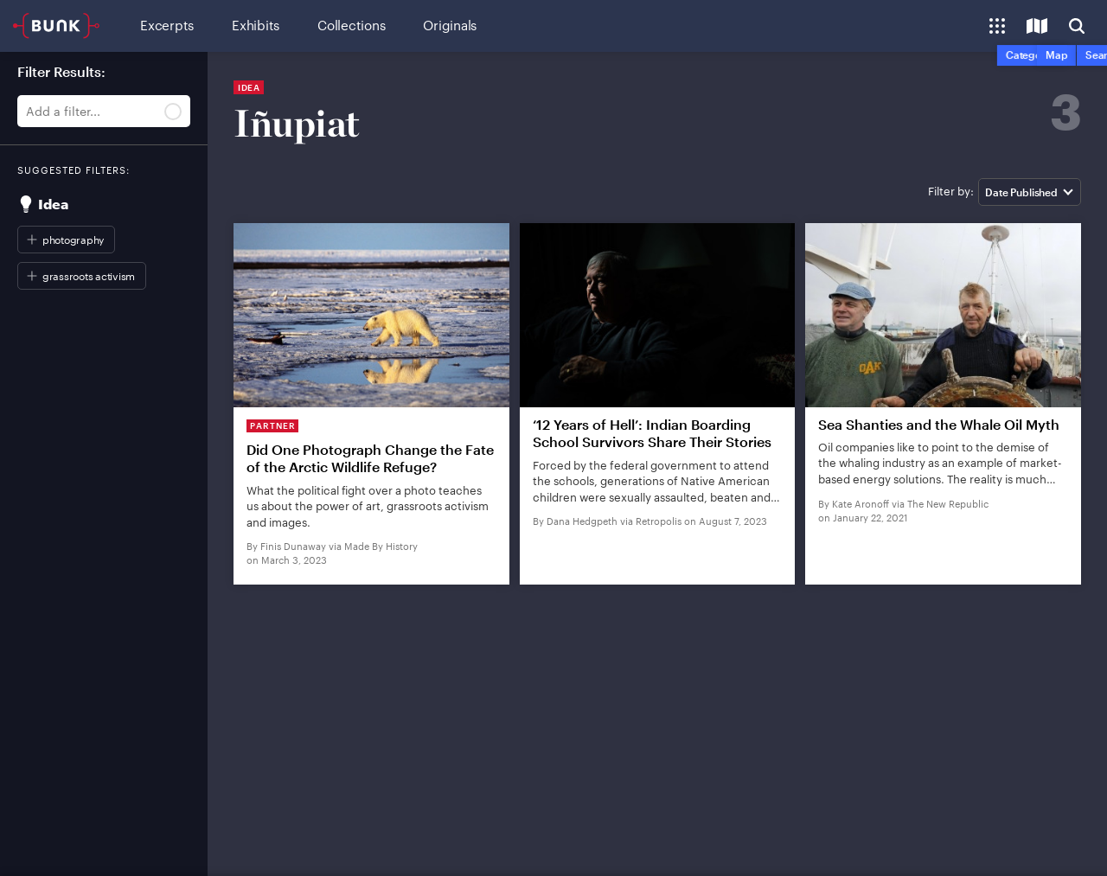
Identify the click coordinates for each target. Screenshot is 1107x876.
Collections (351, 25)
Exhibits (255, 25)
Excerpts (167, 25)
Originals (450, 25)
